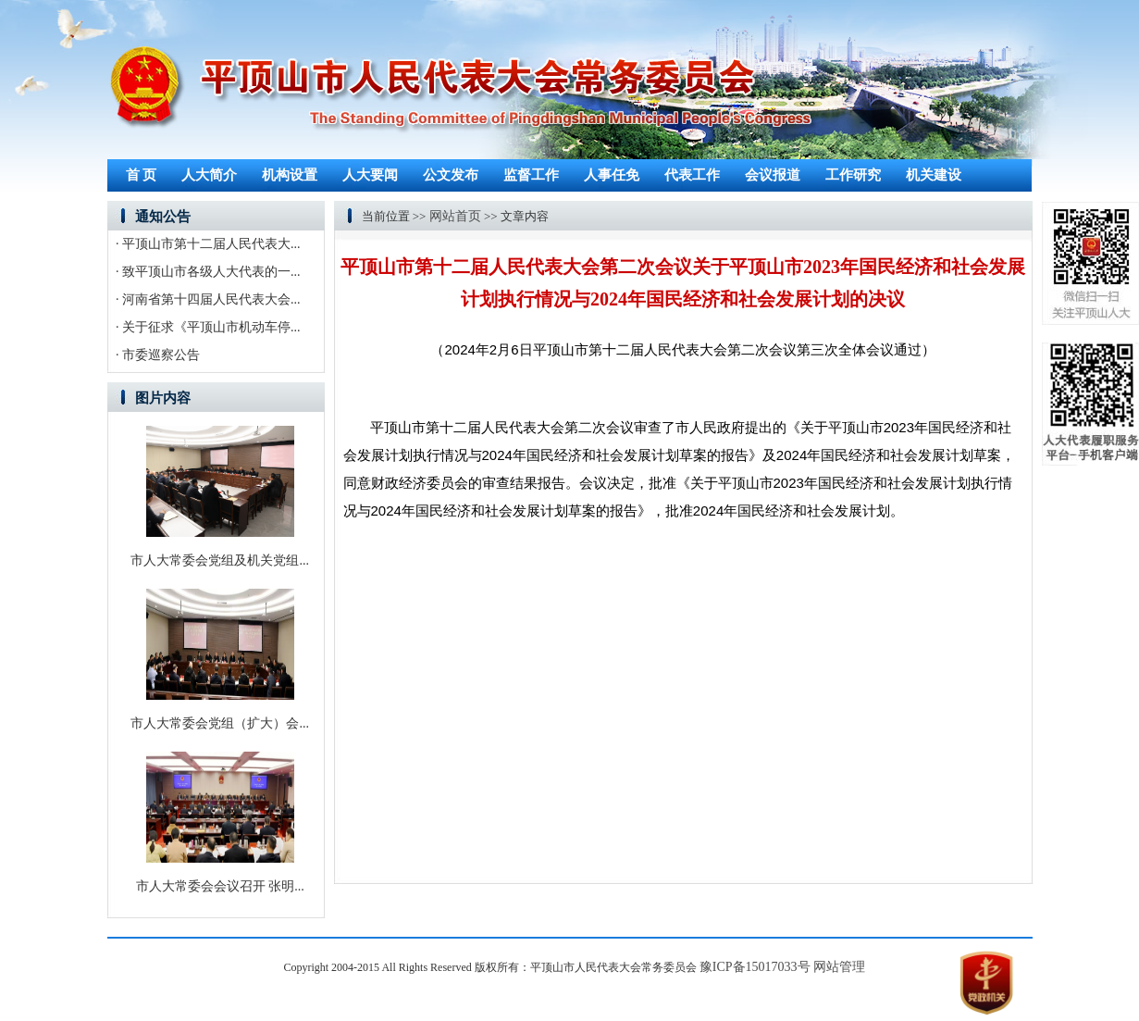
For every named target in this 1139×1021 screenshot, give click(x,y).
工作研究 (853, 175)
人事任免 (611, 175)
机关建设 (933, 175)
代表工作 (692, 175)
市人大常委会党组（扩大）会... (219, 723)
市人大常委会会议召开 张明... (220, 886)
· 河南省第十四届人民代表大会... (208, 299)
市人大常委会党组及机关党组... (219, 560)
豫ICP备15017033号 (755, 967)
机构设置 (289, 175)
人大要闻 (370, 175)
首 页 (141, 175)
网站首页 (455, 216)
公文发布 (450, 175)
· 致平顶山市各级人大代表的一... (208, 272)
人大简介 (209, 175)
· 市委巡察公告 (158, 355)
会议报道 (772, 175)
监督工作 (531, 175)
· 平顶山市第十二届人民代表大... (208, 244)
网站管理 (839, 967)
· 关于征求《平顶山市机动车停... (208, 327)
